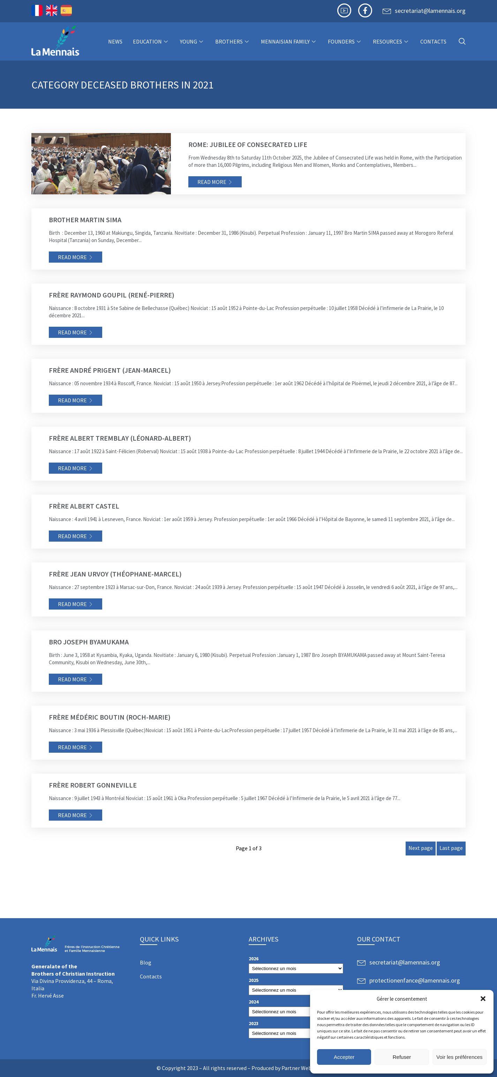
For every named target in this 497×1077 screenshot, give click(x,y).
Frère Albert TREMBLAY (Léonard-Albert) (120, 438)
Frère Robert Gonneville (93, 785)
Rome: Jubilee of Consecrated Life (247, 144)
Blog (145, 962)
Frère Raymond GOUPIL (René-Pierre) (111, 294)
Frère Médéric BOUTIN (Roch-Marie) (110, 717)
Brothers (232, 41)
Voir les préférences (459, 1057)
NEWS (115, 41)
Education (151, 41)
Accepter (344, 1057)
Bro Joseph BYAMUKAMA (89, 641)
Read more (211, 181)
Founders (345, 41)
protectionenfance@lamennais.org (414, 980)
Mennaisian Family (289, 41)
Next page (420, 847)
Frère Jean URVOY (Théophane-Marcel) (115, 574)
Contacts (433, 41)
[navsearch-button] (462, 41)
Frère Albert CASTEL (84, 506)
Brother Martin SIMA (85, 219)
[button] (483, 998)
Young (192, 41)
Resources (391, 41)
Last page (451, 847)
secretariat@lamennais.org (430, 11)
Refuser (402, 1057)
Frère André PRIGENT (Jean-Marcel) (110, 370)
